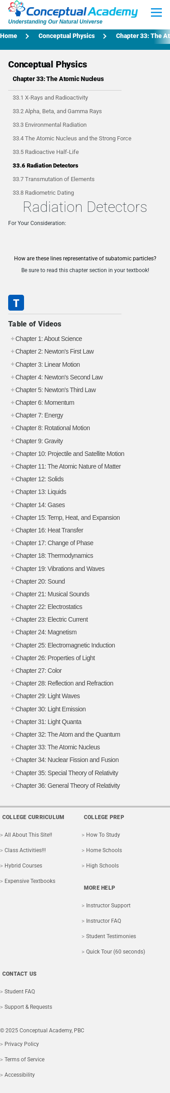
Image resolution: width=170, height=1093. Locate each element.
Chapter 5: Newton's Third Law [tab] (52, 390)
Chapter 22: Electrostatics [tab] (45, 607)
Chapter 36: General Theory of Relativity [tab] (64, 786)
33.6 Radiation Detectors (45, 165)
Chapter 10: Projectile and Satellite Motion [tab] (66, 454)
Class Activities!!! (25, 850)
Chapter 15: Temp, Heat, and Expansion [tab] (64, 518)
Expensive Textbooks (30, 881)
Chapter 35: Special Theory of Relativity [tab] (63, 773)
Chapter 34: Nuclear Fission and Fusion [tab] (63, 760)
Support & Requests (28, 1007)
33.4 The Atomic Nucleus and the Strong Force (72, 138)
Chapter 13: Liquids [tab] (37, 492)
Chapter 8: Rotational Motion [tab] (49, 428)
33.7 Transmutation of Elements (54, 179)
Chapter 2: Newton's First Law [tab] (51, 351)
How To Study (103, 835)
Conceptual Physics (67, 35)
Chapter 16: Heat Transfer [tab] (45, 530)
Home (8, 35)
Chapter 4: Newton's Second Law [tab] (55, 377)
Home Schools (104, 850)
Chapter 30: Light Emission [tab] (47, 709)
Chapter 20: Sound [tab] (36, 581)
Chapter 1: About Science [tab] (45, 339)
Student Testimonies (111, 936)
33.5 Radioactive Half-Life (46, 152)
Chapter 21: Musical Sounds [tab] (48, 594)
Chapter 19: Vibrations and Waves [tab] (56, 569)
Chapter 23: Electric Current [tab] (48, 619)
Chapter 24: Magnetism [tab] (42, 632)
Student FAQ (20, 991)
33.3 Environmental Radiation (50, 124)
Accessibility (20, 1075)
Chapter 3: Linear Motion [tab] (44, 365)
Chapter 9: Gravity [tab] (35, 441)
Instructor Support (108, 905)
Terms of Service (24, 1059)
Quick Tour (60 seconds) (115, 952)
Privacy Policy (22, 1044)
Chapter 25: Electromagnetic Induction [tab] (61, 645)
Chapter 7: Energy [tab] (35, 415)
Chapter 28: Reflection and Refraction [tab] (60, 683)
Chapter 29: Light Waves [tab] (44, 696)
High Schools (102, 866)
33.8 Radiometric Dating (43, 192)
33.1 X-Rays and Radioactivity (50, 97)
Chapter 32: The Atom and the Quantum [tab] (64, 734)
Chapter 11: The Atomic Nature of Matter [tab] (64, 466)
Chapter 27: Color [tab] (35, 671)
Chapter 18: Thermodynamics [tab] (50, 556)
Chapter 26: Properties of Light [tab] (51, 658)
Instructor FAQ (103, 921)
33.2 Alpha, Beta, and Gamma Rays (57, 111)
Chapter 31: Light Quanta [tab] (44, 722)
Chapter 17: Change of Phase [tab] (50, 543)
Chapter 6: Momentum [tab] (41, 403)
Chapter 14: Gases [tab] (36, 505)
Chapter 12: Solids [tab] (35, 479)
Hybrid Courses (23, 866)
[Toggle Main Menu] (156, 12)
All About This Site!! (28, 835)
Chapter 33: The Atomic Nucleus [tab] (54, 747)
